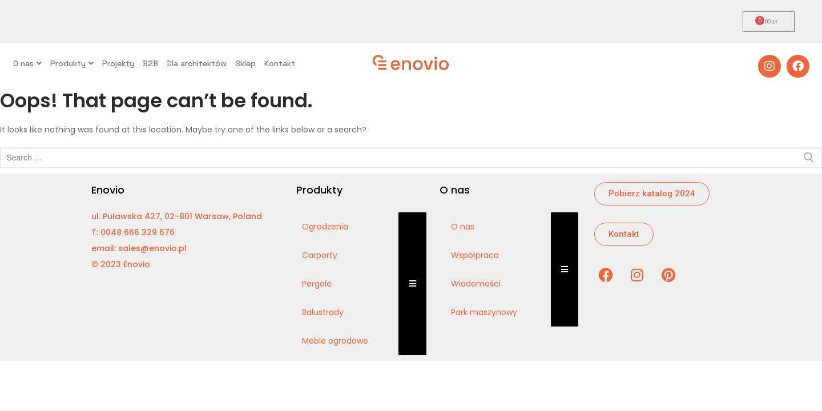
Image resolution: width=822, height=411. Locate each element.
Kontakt (279, 63)
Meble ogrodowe (335, 340)
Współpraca (475, 255)
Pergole (317, 283)
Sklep (245, 63)
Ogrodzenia (325, 226)
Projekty (118, 63)
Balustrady (323, 312)
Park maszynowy (484, 312)
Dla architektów (197, 63)
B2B (150, 63)
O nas (27, 63)
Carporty (319, 255)
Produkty (72, 63)
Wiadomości (476, 283)
